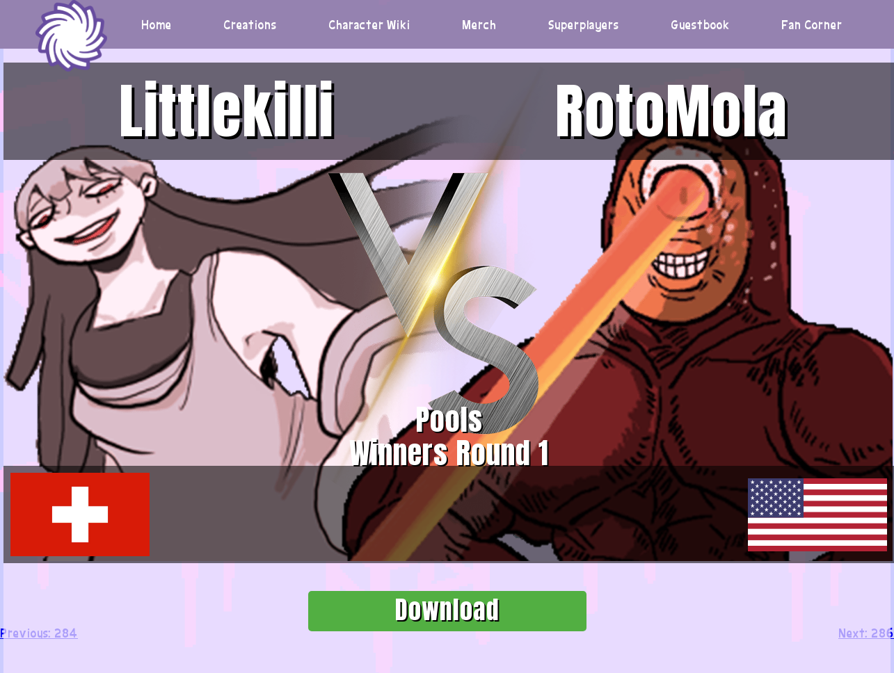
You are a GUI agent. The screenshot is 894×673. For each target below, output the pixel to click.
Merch (479, 24)
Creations (250, 24)
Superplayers (583, 24)
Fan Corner (812, 24)
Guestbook (700, 24)
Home (156, 24)
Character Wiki (369, 24)
